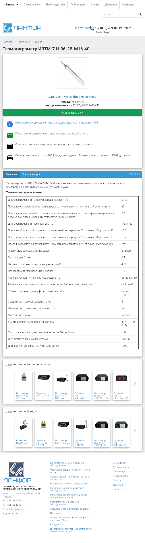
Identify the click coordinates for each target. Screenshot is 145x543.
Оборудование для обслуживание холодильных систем (68, 496)
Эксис (38, 42)
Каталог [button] (10, 4)
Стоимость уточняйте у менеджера (72, 96)
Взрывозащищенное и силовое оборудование (67, 489)
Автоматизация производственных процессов (69, 478)
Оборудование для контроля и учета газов (70, 471)
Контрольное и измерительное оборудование (67, 464)
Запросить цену (72, 112)
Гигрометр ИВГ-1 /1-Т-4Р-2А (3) (80, 395)
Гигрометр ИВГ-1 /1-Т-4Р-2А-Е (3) (101, 395)
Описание (11, 174)
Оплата (95, 4)
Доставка (111, 4)
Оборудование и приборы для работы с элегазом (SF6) (71, 518)
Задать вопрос (85, 28)
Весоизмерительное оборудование (69, 483)
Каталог (7, 42)
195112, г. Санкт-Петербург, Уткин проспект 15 (21, 494)
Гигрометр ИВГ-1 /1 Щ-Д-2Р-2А (22, 395)
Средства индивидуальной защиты (69, 508)
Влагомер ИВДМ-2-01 (22, 441)
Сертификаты (120, 476)
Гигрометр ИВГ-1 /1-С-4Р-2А (61, 395)
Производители (55, 4)
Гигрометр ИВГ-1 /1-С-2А (43, 394)
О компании (119, 462)
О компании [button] (32, 4)
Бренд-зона (23, 42)
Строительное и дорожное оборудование (64, 503)
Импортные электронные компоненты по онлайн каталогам (71, 530)
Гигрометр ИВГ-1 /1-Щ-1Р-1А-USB (121, 395)
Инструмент (56, 513)
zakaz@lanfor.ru (79, 133)
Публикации (77, 4)
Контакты (128, 4)
